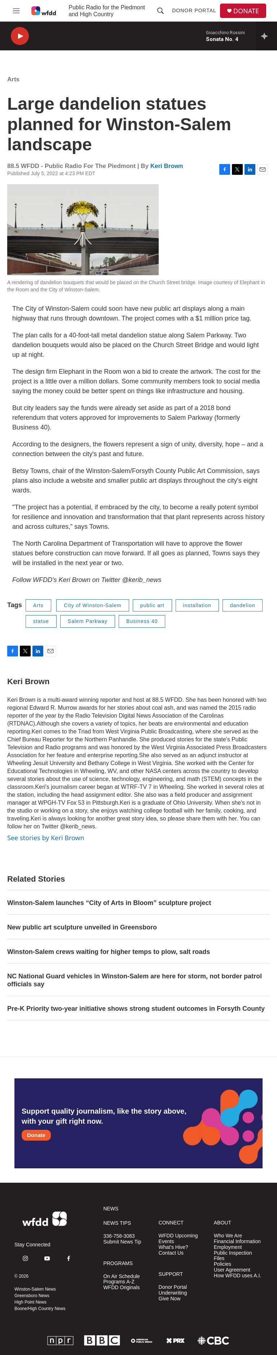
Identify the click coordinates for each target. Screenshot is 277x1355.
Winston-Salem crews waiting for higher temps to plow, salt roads (108, 951)
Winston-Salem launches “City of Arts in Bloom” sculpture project (109, 902)
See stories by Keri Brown (45, 837)
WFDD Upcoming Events (178, 1238)
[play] (20, 36)
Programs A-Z (118, 1281)
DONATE (246, 11)
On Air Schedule (121, 1276)
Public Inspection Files (233, 1255)
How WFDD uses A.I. (237, 1275)
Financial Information (237, 1241)
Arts (13, 79)
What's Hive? (173, 1247)
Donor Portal (194, 10)
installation (197, 605)
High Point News (30, 1302)
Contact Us (171, 1253)
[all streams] (266, 36)
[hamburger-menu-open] (16, 11)
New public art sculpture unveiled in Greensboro (82, 927)
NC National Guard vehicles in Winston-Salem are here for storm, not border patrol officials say (134, 980)
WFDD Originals (121, 1287)
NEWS (110, 1208)
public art (152, 605)
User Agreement (232, 1270)
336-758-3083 (119, 1236)
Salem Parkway (87, 621)
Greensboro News (31, 1295)
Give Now (170, 1298)
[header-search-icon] (160, 11)
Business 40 (142, 621)
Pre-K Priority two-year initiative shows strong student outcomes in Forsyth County (136, 1008)
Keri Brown (166, 166)
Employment (228, 1247)
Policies (222, 1264)
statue (41, 621)
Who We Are (228, 1235)
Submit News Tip (122, 1242)
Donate (36, 1135)
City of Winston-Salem (92, 605)
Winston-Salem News (35, 1289)
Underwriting (173, 1293)
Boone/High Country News (39, 1308)
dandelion (242, 605)
